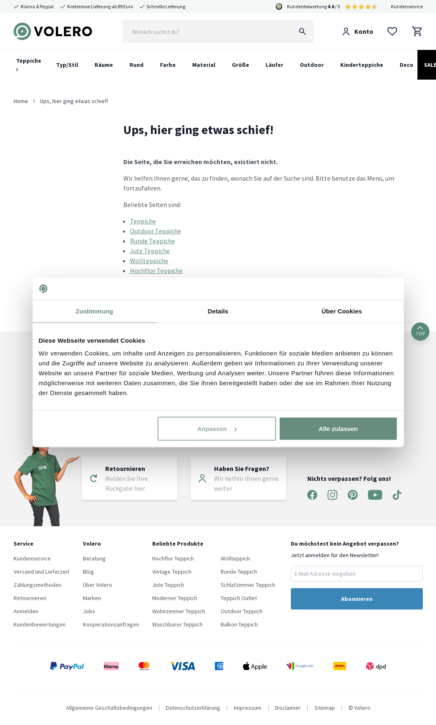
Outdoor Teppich (241, 611)
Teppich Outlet (239, 598)
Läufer (274, 64)
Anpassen (217, 428)
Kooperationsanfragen (111, 624)
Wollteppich (235, 558)
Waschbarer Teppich (177, 624)
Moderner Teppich (174, 598)
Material (203, 64)
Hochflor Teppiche (156, 270)
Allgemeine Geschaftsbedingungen (109, 707)
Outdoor (312, 64)
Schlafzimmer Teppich (248, 584)
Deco (406, 64)
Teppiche (28, 64)
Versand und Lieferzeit (41, 571)
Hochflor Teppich (173, 558)
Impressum (248, 707)
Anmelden (26, 611)
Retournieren (30, 598)
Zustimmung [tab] (94, 310)
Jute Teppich (168, 584)
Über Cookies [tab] (342, 310)
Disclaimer (288, 707)
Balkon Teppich (239, 624)
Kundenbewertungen (40, 624)
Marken (92, 598)
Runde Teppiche (152, 241)
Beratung (94, 558)
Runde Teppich (239, 571)
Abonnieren (356, 599)
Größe (240, 64)
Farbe (168, 64)
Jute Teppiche (150, 251)
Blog (88, 571)
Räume (103, 64)
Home (21, 101)
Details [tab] (218, 310)
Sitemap (324, 707)
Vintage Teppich (171, 571)
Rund (137, 64)
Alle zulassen (338, 428)
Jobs (89, 611)
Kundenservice (407, 6)
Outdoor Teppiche (155, 231)
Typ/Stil (67, 64)
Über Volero (97, 584)
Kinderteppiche (361, 64)
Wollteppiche (149, 261)
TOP (420, 331)
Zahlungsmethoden (37, 584)
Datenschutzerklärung (193, 707)
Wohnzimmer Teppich (178, 611)
